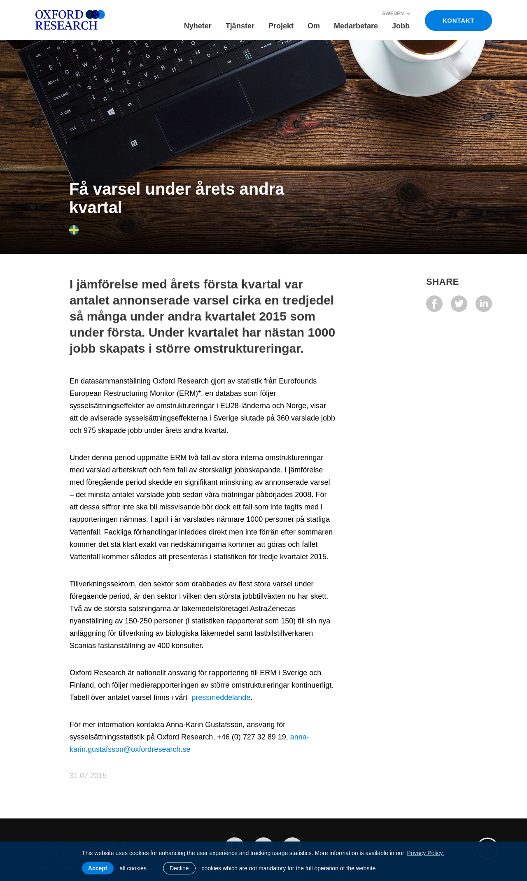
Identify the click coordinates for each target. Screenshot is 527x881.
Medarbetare (356, 26)
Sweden (396, 13)
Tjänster (240, 26)
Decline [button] (179, 868)
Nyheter (198, 26)
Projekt (281, 26)
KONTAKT (458, 20)
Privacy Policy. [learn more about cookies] (425, 853)
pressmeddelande (220, 697)
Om (314, 26)
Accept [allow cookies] (97, 868)
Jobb (401, 26)
